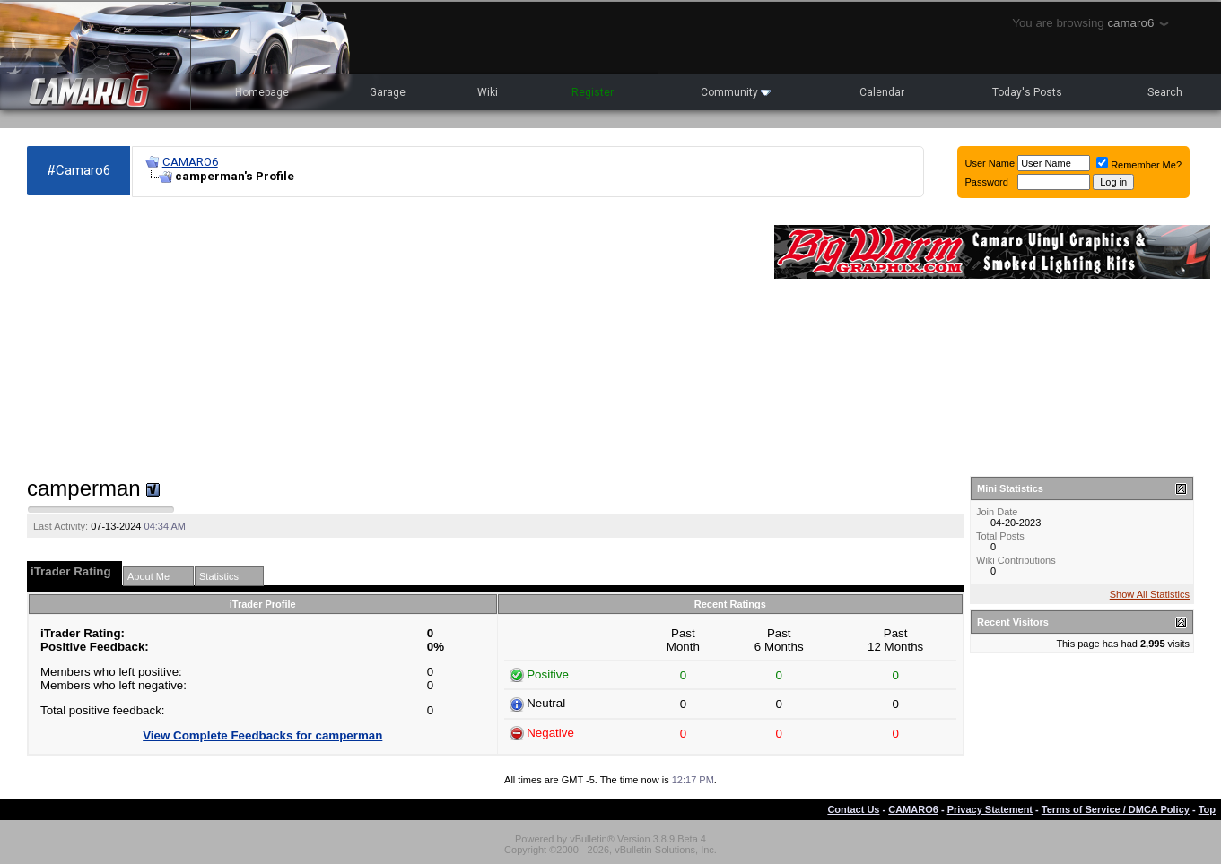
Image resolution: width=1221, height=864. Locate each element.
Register (592, 92)
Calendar (881, 92)
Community (736, 92)
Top (1207, 809)
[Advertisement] (391, 337)
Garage (388, 92)
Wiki (487, 92)
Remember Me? (1139, 165)
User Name (990, 163)
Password (986, 182)
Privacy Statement (990, 809)
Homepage (262, 92)
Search (1164, 92)
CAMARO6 (190, 161)
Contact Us (853, 809)
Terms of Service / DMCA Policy (1116, 809)
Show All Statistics (1150, 594)
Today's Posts (1027, 92)
